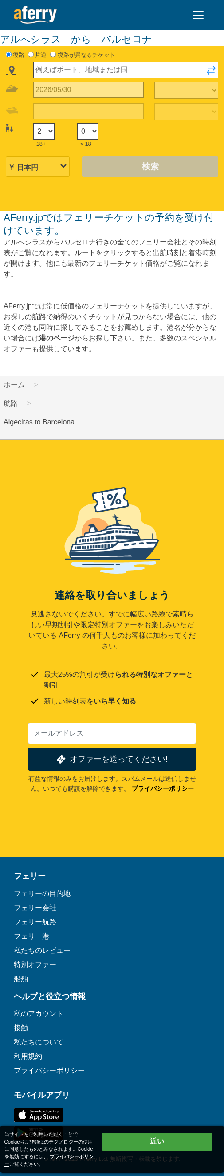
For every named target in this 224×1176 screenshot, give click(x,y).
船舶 (21, 979)
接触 (21, 1028)
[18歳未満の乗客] (87, 131)
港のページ (57, 338)
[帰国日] (88, 111)
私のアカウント (38, 1013)
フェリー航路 (35, 922)
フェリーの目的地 (42, 893)
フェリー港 (31, 936)
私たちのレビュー (42, 950)
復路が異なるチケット (86, 55)
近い (157, 1141)
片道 (41, 55)
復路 (18, 55)
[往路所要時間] (186, 90)
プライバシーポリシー (163, 788)
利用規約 (28, 1056)
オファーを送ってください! (111, 759)
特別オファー (35, 965)
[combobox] (125, 70)
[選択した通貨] (37, 167)
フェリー (30, 876)
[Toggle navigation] (198, 15)
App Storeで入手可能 (38, 1115)
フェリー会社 (35, 908)
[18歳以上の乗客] (44, 131)
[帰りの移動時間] (186, 111)
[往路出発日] (88, 90)
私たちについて (38, 1042)
